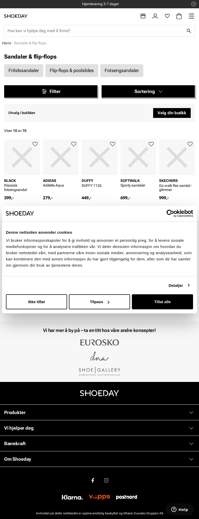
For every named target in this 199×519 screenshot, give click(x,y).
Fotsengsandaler (122, 70)
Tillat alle (162, 302)
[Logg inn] (155, 16)
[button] (148, 91)
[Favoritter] (167, 16)
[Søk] (189, 31)
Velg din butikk (172, 112)
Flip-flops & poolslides (72, 70)
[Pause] (194, 4)
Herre (6, 43)
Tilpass (99, 302)
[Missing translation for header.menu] (191, 16)
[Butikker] (143, 16)
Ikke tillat (36, 302)
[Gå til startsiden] (15, 16)
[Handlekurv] (179, 16)
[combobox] (95, 31)
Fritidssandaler (24, 70)
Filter (51, 91)
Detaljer (176, 285)
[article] (22, 167)
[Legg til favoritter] (35, 144)
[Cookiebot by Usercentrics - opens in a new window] (170, 213)
